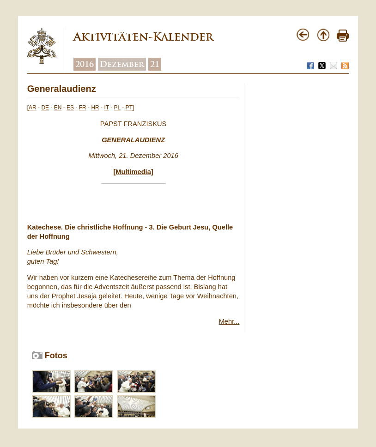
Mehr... (229, 321)
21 (154, 64)
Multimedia (133, 171)
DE (45, 107)
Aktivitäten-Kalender (143, 37)
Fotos (56, 355)
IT (106, 107)
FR (82, 107)
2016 (84, 64)
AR (32, 107)
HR (95, 107)
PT (128, 107)
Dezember (122, 64)
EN (58, 107)
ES (70, 107)
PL (117, 107)
